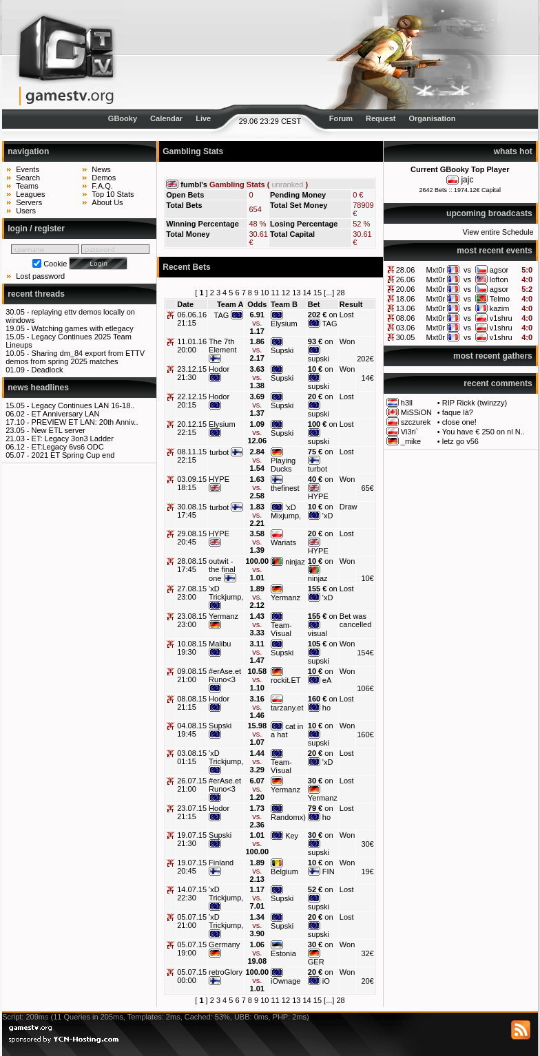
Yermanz (285, 597)
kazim (500, 308)
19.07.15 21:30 (192, 839)
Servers (29, 202)
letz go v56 (460, 441)
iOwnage (285, 981)
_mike (411, 441)
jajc (467, 179)
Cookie (55, 264)
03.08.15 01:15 (192, 757)
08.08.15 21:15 (192, 703)
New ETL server (58, 430)
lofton (499, 279)
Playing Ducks (283, 464)
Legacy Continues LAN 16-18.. (83, 405)
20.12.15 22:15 (192, 428)
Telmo (500, 299)
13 (296, 292)
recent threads (36, 294)
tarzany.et (287, 708)
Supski (282, 350)
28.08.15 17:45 (192, 565)
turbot (219, 452)
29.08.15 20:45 (192, 537)
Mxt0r (436, 270)
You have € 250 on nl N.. (483, 431)
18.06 (405, 299)
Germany (224, 944)
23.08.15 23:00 (192, 620)
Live (203, 118)
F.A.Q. (102, 186)
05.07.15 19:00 (192, 948)
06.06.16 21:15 (192, 318)
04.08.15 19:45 (192, 729)
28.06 (405, 270)
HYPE (219, 479)
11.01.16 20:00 (192, 345)
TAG (221, 315)
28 (340, 292)
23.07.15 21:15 (192, 812)
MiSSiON (416, 412)
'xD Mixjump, (286, 511)
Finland (221, 862)
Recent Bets (186, 267)
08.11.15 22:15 (192, 455)
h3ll (407, 403)
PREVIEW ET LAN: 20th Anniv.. (85, 422)
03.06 (405, 328)
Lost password (40, 276)
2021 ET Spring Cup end (73, 455)
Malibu (220, 644)
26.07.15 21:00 (192, 785)
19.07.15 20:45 (192, 866)
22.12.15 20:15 (192, 400)
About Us (107, 202)
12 (286, 292)
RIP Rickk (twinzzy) (475, 403)
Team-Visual (281, 629)
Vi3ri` (409, 431)
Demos (104, 177)
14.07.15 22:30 (192, 893)
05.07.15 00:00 (192, 976)
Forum (341, 118)
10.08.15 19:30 (192, 648)
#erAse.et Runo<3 (225, 675)
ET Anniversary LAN (66, 414)
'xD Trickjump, (226, 592)
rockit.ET (285, 680)
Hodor (219, 369)
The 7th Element (222, 345)
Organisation (432, 118)
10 (264, 292)
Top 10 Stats (113, 194)
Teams (27, 186)
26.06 (405, 279)
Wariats (283, 542)
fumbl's (193, 184)
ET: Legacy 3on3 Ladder (73, 438)
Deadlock (47, 370)
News (101, 169)
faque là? (457, 412)
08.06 (405, 318)
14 (306, 292)
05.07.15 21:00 (192, 921)
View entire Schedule (498, 232)
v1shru (501, 318)
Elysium (284, 323)
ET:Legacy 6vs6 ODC (68, 447)
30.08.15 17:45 (192, 511)
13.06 (405, 308)
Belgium (284, 871)
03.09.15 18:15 (192, 483)
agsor (499, 270)
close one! (459, 422)
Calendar (166, 118)
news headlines (38, 387)
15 (317, 292)
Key (291, 836)
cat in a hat (287, 730)
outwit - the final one (222, 569)
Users (26, 211)
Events (27, 169)
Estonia (283, 953)
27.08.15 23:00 (192, 592)
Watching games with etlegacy (83, 328)
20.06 (405, 289)
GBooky (122, 118)
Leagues (30, 194)
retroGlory (225, 972)
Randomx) (288, 817)
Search (28, 177)
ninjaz (295, 562)
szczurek (415, 422)
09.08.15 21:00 (192, 675)
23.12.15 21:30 (192, 373)
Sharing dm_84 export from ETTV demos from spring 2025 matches (75, 357)
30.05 (405, 337)
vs (467, 270)
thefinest (285, 488)
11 (275, 292)
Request (380, 118)
